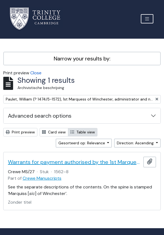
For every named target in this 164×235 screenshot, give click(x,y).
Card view (54, 132)
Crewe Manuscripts (42, 178)
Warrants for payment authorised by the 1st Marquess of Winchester (74, 162)
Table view (82, 132)
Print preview (20, 132)
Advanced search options (39, 115)
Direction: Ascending (136, 143)
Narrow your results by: (82, 58)
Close (35, 73)
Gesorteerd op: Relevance (82, 143)
